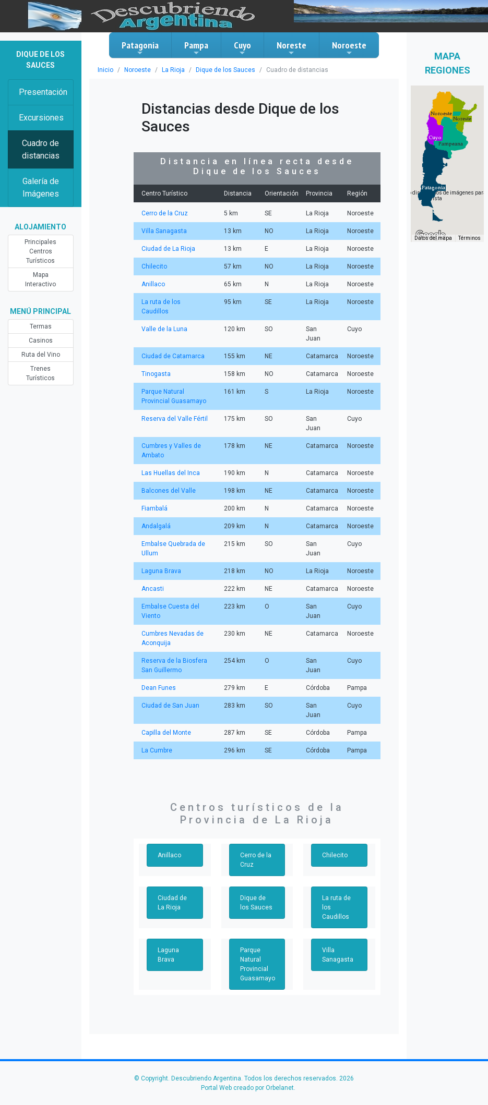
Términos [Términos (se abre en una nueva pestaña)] (469, 238)
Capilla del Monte (166, 732)
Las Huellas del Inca (170, 473)
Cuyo (242, 48)
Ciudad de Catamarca (173, 356)
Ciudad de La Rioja (168, 248)
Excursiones (41, 118)
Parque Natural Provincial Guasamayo (257, 964)
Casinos (41, 340)
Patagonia (140, 48)
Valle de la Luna (164, 329)
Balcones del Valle (168, 490)
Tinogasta (156, 374)
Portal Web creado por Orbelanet (247, 1087)
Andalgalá (156, 526)
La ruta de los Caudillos (336, 907)
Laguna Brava (161, 571)
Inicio (105, 70)
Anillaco (153, 284)
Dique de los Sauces (225, 70)
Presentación (43, 92)
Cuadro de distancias (40, 149)
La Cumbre (156, 750)
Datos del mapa (433, 238)
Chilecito (154, 266)
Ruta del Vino (40, 354)
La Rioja (173, 70)
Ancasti (152, 588)
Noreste (291, 48)
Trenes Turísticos (40, 373)
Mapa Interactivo (40, 279)
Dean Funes (158, 687)
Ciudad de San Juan (170, 705)
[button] (433, 188)
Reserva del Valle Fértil (174, 418)
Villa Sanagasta (164, 231)
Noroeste (349, 48)
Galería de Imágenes (40, 187)
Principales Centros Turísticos (40, 251)
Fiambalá (154, 508)
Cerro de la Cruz (164, 213)
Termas (41, 326)
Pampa (196, 48)
